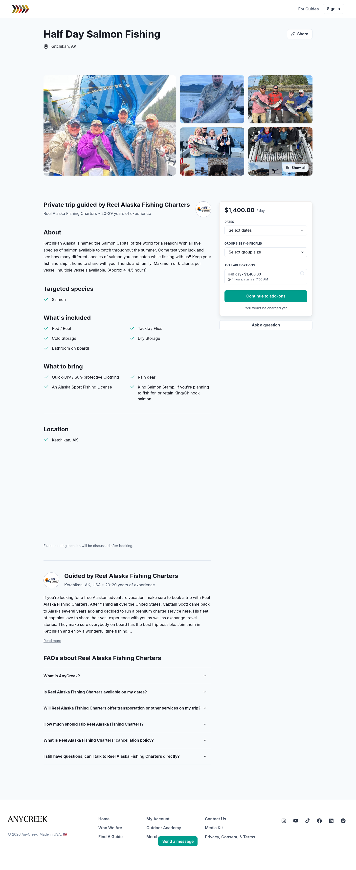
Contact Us (215, 818)
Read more (52, 641)
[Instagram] (284, 821)
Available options (239, 265)
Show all (296, 167)
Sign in (333, 8)
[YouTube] (296, 821)
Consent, (230, 836)
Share (299, 33)
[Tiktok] (307, 821)
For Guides (308, 8)
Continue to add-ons (265, 296)
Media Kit (214, 827)
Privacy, (212, 836)
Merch (152, 836)
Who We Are (110, 827)
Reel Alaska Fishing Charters (70, 213)
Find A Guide (110, 836)
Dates (229, 222)
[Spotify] (343, 821)
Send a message (178, 841)
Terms (249, 836)
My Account (157, 818)
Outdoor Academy (163, 827)
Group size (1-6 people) (243, 243)
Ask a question (266, 324)
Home (104, 818)
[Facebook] (319, 821)
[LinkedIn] (331, 821)
